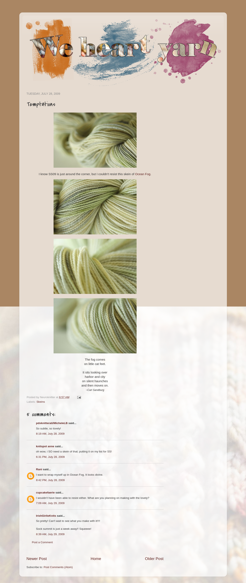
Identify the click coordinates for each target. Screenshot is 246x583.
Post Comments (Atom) (58, 567)
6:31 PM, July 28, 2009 (50, 456)
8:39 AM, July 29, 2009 (50, 534)
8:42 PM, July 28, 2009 (50, 480)
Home (96, 558)
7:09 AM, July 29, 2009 (50, 503)
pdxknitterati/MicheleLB (52, 423)
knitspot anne (45, 446)
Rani (39, 469)
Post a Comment (42, 542)
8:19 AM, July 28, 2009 (50, 433)
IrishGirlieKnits (46, 515)
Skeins (41, 401)
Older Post (154, 558)
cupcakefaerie (45, 492)
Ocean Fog (142, 174)
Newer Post (37, 558)
